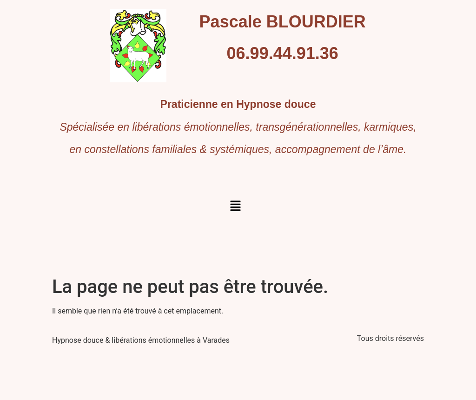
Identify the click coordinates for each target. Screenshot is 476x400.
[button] (235, 206)
